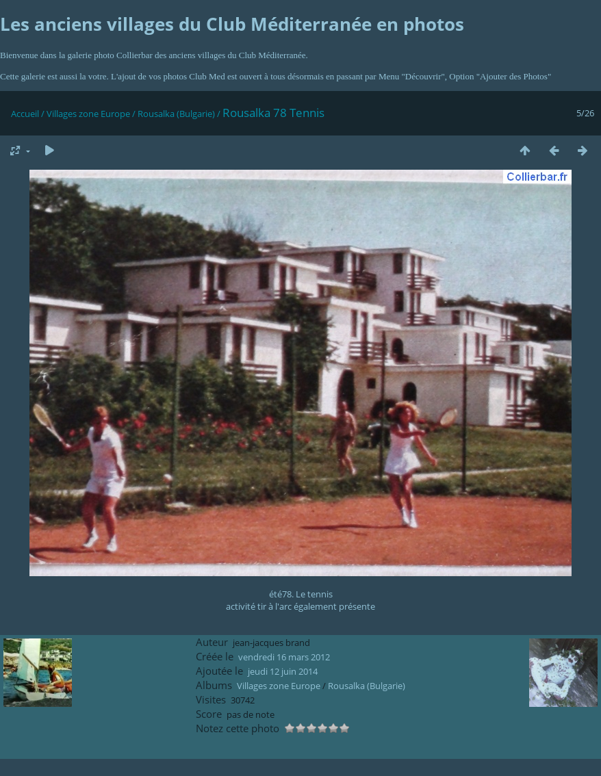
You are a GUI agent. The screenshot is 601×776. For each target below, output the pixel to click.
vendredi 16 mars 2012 (284, 657)
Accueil (25, 113)
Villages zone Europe (88, 113)
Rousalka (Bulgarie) (176, 113)
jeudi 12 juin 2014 (283, 671)
